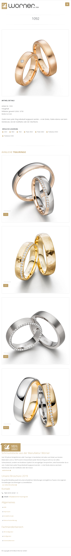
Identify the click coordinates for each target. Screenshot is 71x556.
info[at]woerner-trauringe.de (18, 497)
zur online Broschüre (9, 485)
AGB (5, 507)
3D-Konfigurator (8, 532)
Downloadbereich (9, 540)
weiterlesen (6, 470)
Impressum (7, 511)
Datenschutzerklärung (10, 520)
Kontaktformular (9, 516)
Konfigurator (7, 536)
